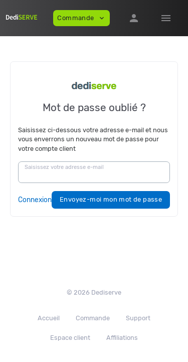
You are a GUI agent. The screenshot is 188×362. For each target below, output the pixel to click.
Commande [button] (81, 18)
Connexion (35, 200)
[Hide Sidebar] (166, 18)
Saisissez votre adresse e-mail (64, 167)
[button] (134, 18)
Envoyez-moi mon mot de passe (111, 199)
